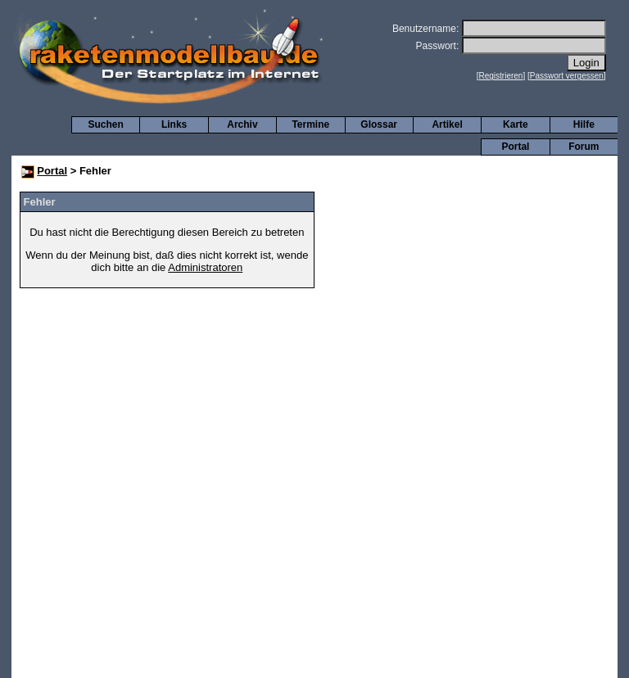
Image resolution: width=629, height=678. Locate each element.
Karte (515, 124)
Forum (583, 146)
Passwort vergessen (567, 75)
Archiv (242, 124)
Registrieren (501, 75)
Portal (515, 146)
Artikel (447, 124)
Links (174, 124)
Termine (310, 124)
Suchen (106, 124)
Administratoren (205, 267)
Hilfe (584, 124)
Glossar (378, 124)
